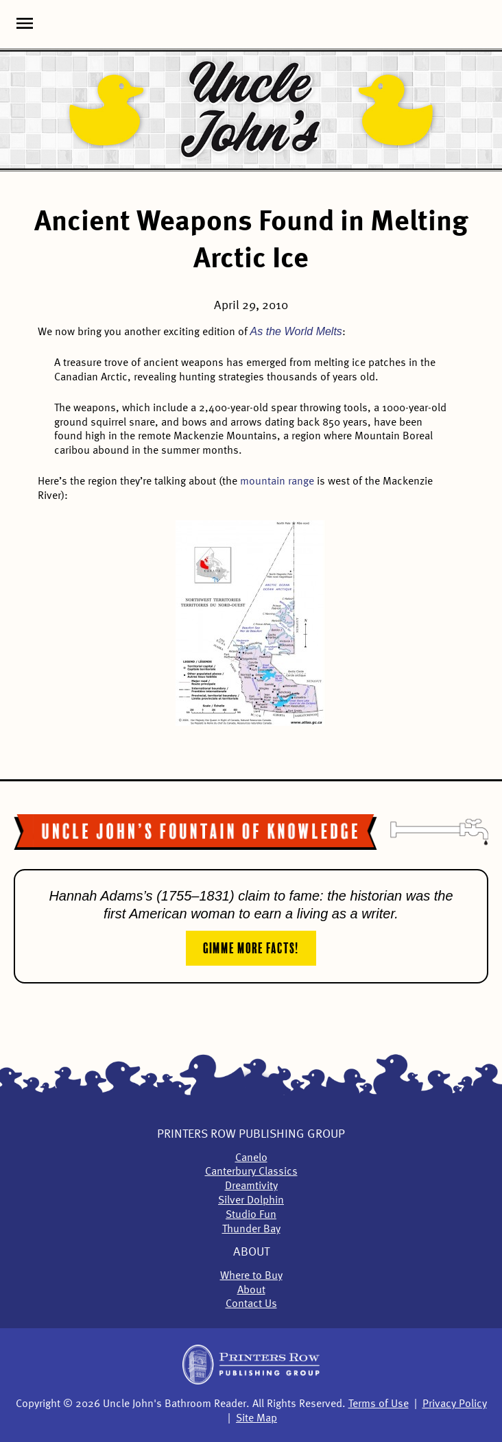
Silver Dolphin (251, 1200)
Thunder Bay (251, 1229)
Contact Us (251, 1304)
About (251, 1252)
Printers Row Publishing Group (251, 1134)
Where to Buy (251, 1276)
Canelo (251, 1158)
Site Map (256, 1418)
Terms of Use (378, 1404)
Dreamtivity (251, 1186)
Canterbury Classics (251, 1171)
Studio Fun (251, 1215)
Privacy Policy (454, 1404)
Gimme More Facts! (251, 946)
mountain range (277, 481)
